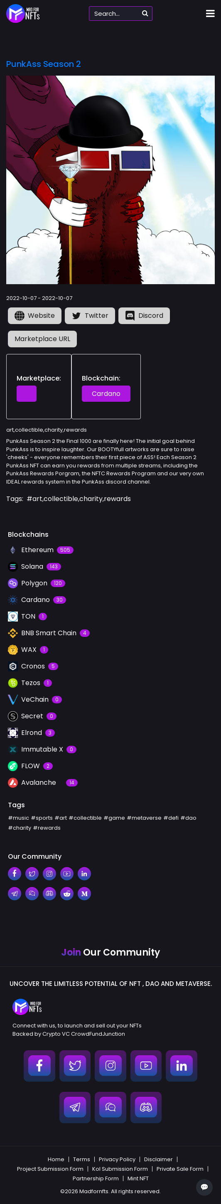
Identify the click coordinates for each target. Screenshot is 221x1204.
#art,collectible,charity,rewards (79, 499)
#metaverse (144, 818)
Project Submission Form (50, 1169)
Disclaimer (158, 1159)
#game (114, 818)
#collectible (85, 818)
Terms (81, 1159)
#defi (171, 818)
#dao (188, 818)
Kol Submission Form (120, 1169)
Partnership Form (96, 1178)
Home (56, 1159)
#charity (19, 828)
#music (18, 818)
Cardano (106, 393)
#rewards (47, 828)
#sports (42, 818)
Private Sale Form (180, 1169)
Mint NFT (138, 1178)
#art (60, 818)
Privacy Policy (117, 1159)
